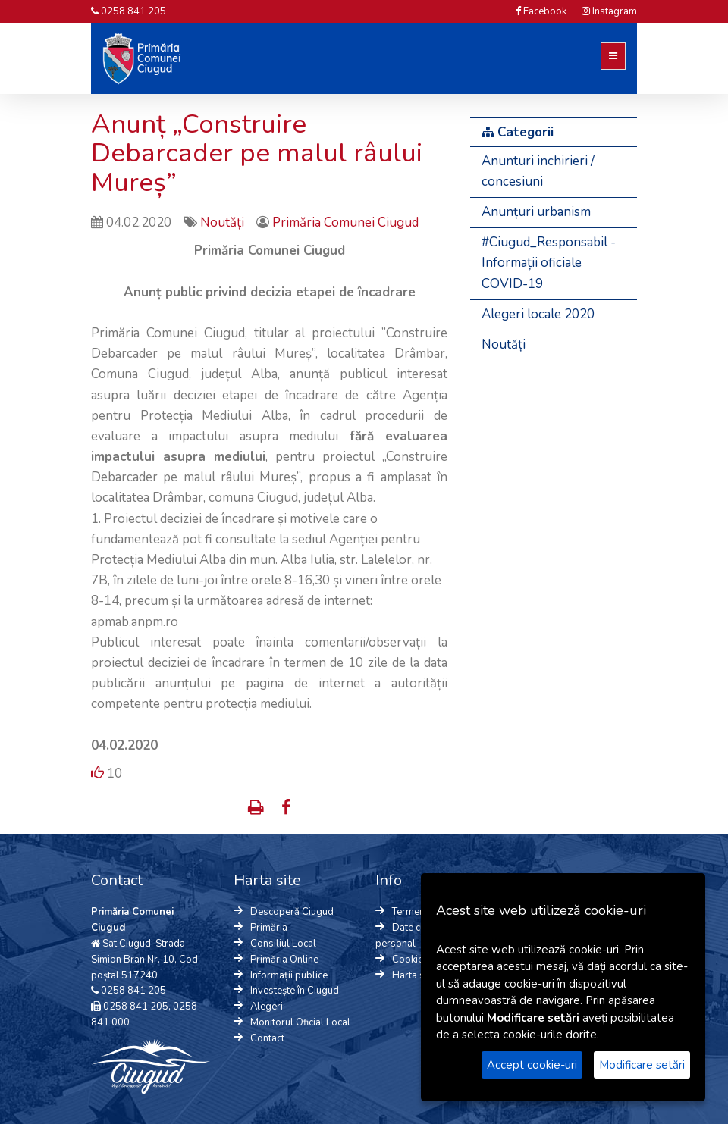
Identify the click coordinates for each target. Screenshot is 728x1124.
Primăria (268, 928)
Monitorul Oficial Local (300, 1022)
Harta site (413, 975)
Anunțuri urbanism (536, 212)
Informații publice (289, 975)
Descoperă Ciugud (292, 912)
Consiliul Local (283, 943)
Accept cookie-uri (532, 1064)
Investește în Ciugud (294, 990)
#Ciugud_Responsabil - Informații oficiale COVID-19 (549, 262)
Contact (267, 1038)
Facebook (541, 11)
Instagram (609, 11)
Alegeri (266, 1006)
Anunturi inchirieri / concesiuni (538, 171)
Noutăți (223, 222)
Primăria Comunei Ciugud (345, 222)
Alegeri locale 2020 (538, 314)
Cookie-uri (415, 959)
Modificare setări (642, 1064)
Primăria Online (284, 959)
